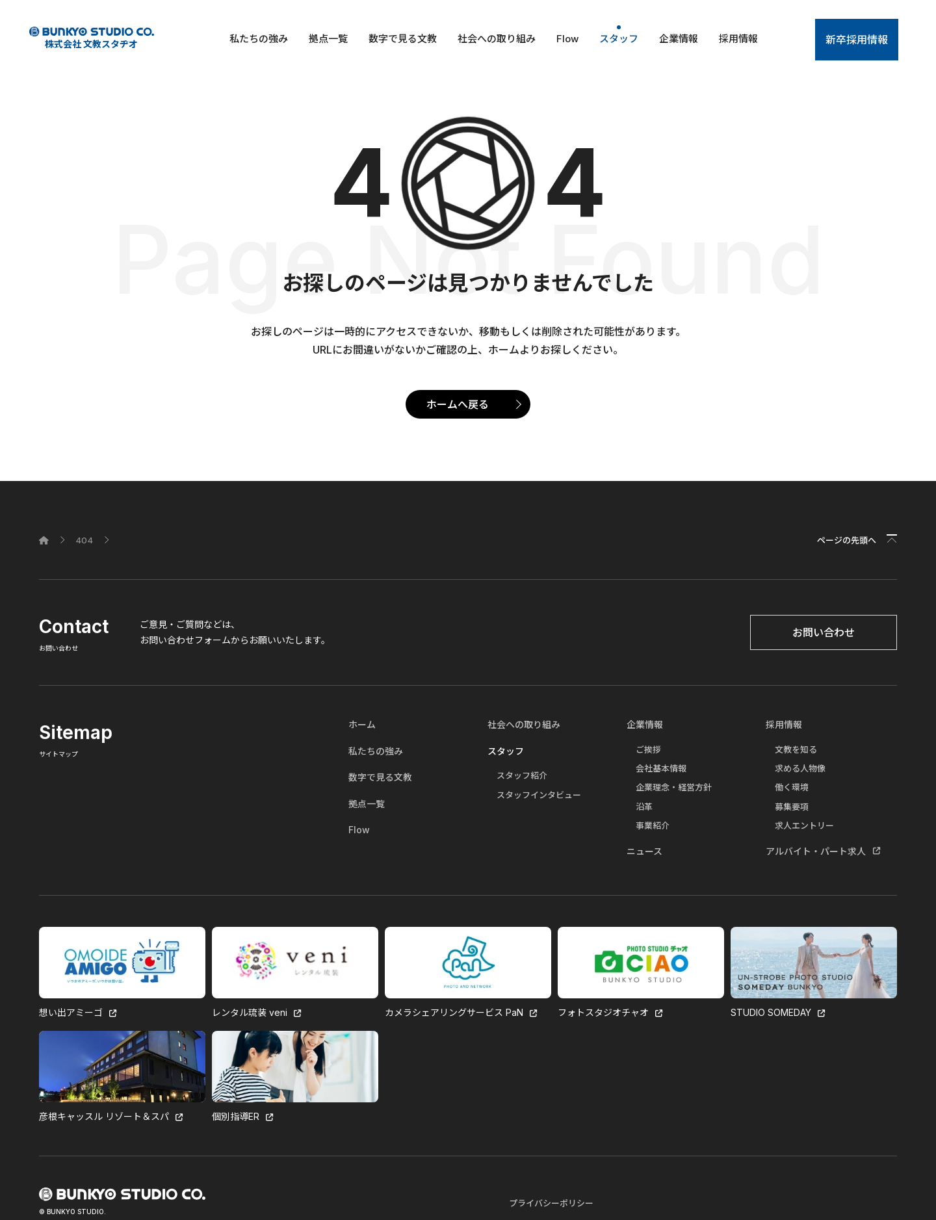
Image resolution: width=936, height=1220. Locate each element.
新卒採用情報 (857, 39)
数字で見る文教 (403, 38)
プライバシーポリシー (551, 1203)
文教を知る (796, 749)
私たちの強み (258, 38)
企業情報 (678, 38)
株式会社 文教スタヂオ (91, 38)
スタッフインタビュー (539, 795)
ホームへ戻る (457, 404)
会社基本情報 (661, 768)
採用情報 (738, 38)
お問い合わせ (823, 632)
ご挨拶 (648, 749)
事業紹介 (653, 825)
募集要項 (792, 806)
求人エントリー (804, 825)
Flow (567, 38)
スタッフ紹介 (522, 775)
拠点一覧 (328, 38)
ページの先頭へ (846, 540)
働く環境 (792, 787)
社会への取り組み (497, 38)
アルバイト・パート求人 (816, 851)
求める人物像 (800, 768)
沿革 (644, 806)
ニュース (644, 851)
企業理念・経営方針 (674, 787)
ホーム (362, 724)
